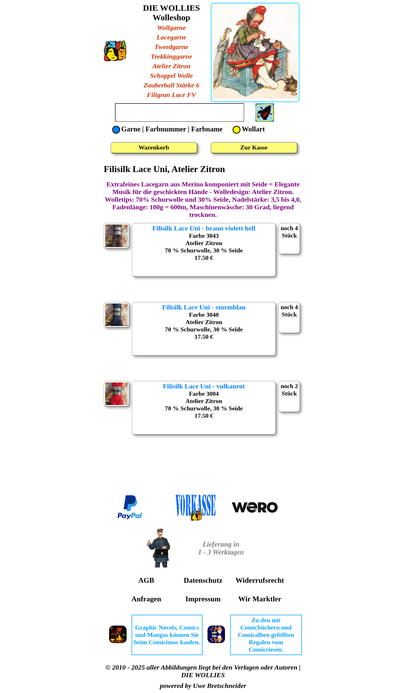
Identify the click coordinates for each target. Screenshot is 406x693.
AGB (146, 580)
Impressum (202, 599)
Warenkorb (153, 147)
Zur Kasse (254, 147)
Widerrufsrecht (259, 580)
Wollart (249, 129)
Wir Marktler (259, 599)
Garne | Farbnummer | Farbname (168, 129)
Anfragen (146, 599)
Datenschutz (203, 580)
